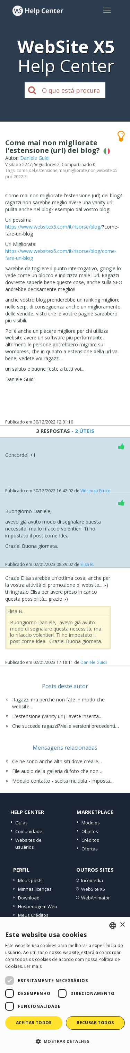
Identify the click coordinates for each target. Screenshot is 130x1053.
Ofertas (89, 849)
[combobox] (112, 925)
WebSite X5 (93, 889)
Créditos (90, 840)
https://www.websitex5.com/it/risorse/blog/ (53, 226)
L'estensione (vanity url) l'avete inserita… (57, 716)
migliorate (77, 170)
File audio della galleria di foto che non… (57, 771)
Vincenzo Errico (95, 491)
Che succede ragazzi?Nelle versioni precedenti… (65, 726)
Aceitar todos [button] (34, 1023)
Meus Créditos (33, 915)
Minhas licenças (35, 889)
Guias (21, 823)
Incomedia (92, 880)
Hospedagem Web (37, 906)
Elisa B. (87, 564)
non (92, 170)
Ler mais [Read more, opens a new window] (33, 966)
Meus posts (30, 880)
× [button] (122, 925)
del (32, 170)
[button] (65, 1041)
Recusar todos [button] (95, 1023)
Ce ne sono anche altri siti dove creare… (57, 761)
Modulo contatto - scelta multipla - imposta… (63, 781)
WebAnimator (95, 898)
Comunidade (28, 831)
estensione (47, 170)
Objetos (89, 831)
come (22, 170)
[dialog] (65, 985)
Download (29, 898)
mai (62, 170)
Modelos (90, 823)
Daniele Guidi (35, 158)
